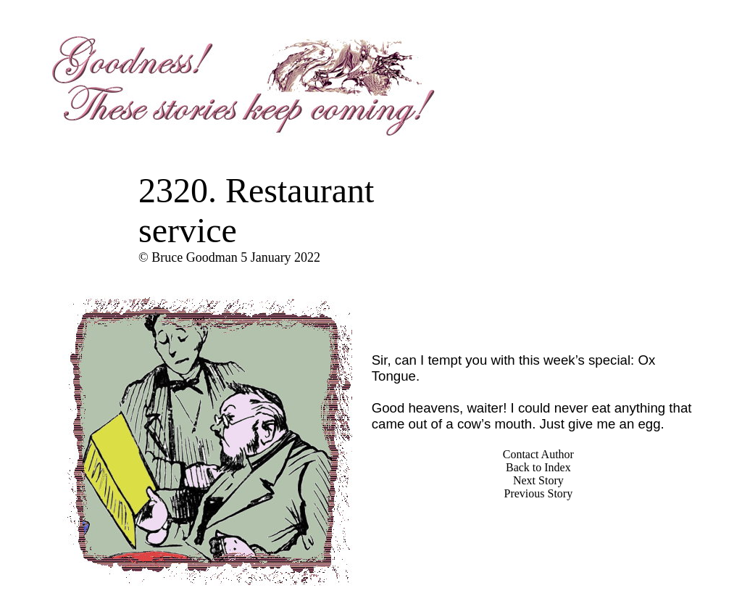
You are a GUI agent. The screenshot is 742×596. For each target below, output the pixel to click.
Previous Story (538, 493)
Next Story (538, 480)
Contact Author (538, 454)
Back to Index (538, 467)
